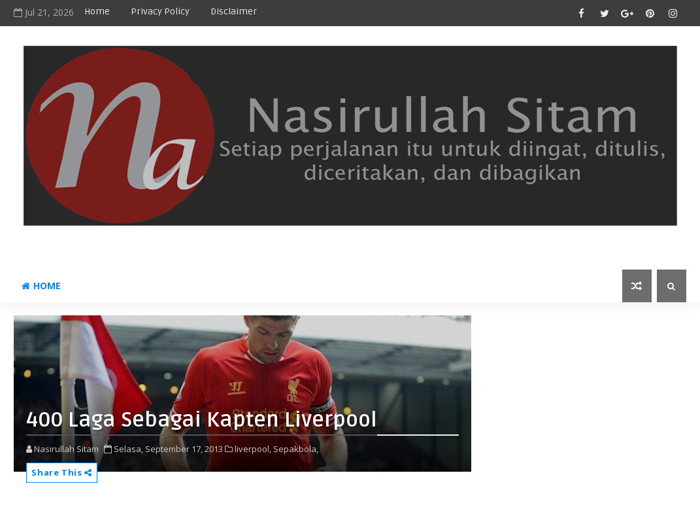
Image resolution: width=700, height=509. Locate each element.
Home (97, 11)
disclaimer (233, 11)
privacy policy (160, 11)
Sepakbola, (295, 449)
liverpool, (253, 449)
